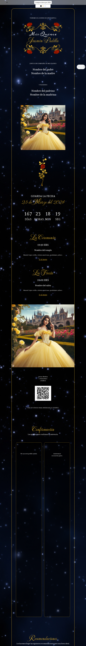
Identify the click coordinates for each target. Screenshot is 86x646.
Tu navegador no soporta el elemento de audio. (81, 67)
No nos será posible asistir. (28, 453)
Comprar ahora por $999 (43, 2)
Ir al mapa (43, 259)
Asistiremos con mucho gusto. (57, 455)
